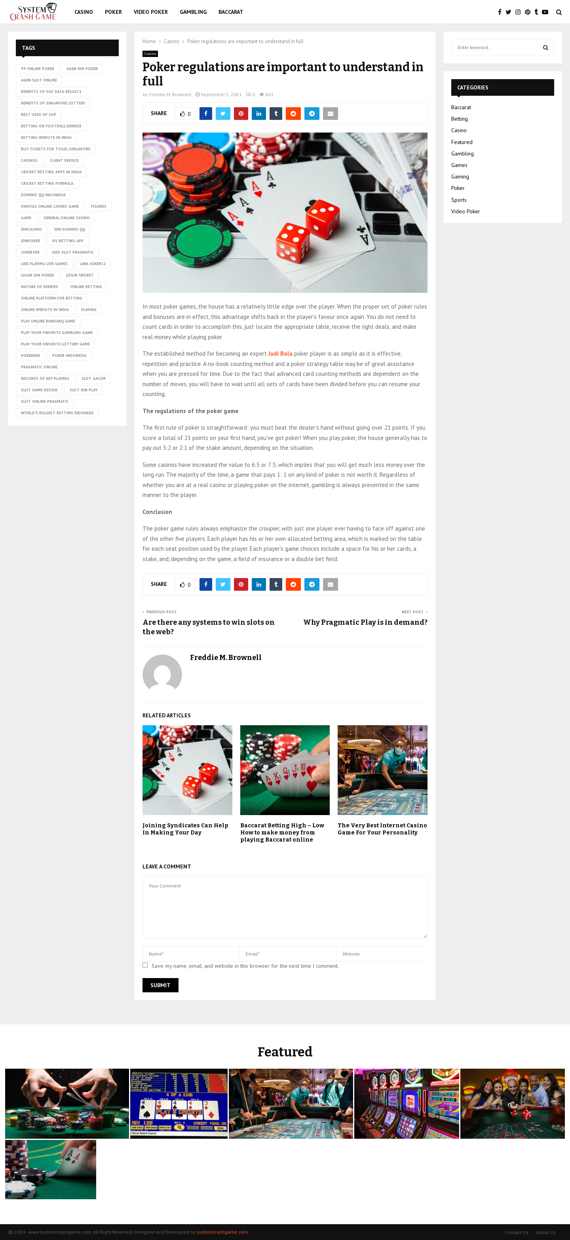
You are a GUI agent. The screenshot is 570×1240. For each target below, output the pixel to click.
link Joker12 (93, 263)
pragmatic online (39, 367)
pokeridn (30, 355)
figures (98, 206)
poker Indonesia (69, 355)
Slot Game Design (39, 389)
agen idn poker (82, 68)
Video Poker (151, 11)
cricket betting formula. (47, 183)
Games (459, 165)
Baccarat (230, 11)
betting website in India (46, 137)
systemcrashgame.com (222, 1232)
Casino (83, 11)
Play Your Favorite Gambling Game (57, 332)
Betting (459, 118)
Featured (462, 142)
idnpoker (30, 240)
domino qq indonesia (43, 194)
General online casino (67, 217)
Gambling (193, 11)
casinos (29, 160)
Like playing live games (44, 263)
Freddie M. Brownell (170, 94)
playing (89, 309)
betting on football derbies (51, 126)
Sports (459, 199)
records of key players (45, 378)
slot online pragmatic (44, 401)
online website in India (45, 309)
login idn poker (37, 275)
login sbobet (80, 275)
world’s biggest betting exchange (57, 412)
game (26, 217)
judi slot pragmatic (73, 252)
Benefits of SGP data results (51, 91)
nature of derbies (39, 286)
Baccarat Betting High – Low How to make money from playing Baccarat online (282, 832)
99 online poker (37, 68)
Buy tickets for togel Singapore (55, 149)
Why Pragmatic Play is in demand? (365, 622)
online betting (86, 286)
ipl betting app (68, 240)
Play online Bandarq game (48, 321)
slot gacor (94, 378)
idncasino (31, 229)
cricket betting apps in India (51, 171)
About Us (546, 1232)
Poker (113, 11)
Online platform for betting (51, 298)
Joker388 (30, 252)
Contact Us (516, 1232)
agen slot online (39, 80)
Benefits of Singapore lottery (53, 103)
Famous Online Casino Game (50, 206)
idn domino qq (69, 229)
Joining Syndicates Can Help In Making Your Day (185, 829)
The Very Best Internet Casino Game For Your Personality (382, 829)
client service (64, 160)
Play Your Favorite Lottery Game (55, 344)
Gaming (460, 176)
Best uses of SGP (38, 114)
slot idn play (83, 389)
